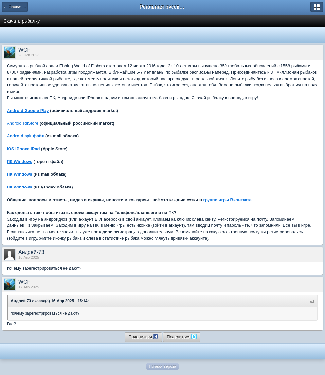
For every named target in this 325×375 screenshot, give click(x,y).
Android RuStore (22, 123)
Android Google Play (28, 110)
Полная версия (162, 366)
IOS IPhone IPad (23, 148)
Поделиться (143, 336)
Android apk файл (25, 136)
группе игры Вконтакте (227, 199)
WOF (24, 50)
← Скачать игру (15, 7)
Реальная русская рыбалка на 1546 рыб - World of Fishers (163, 6)
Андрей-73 (31, 252)
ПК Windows (19, 161)
